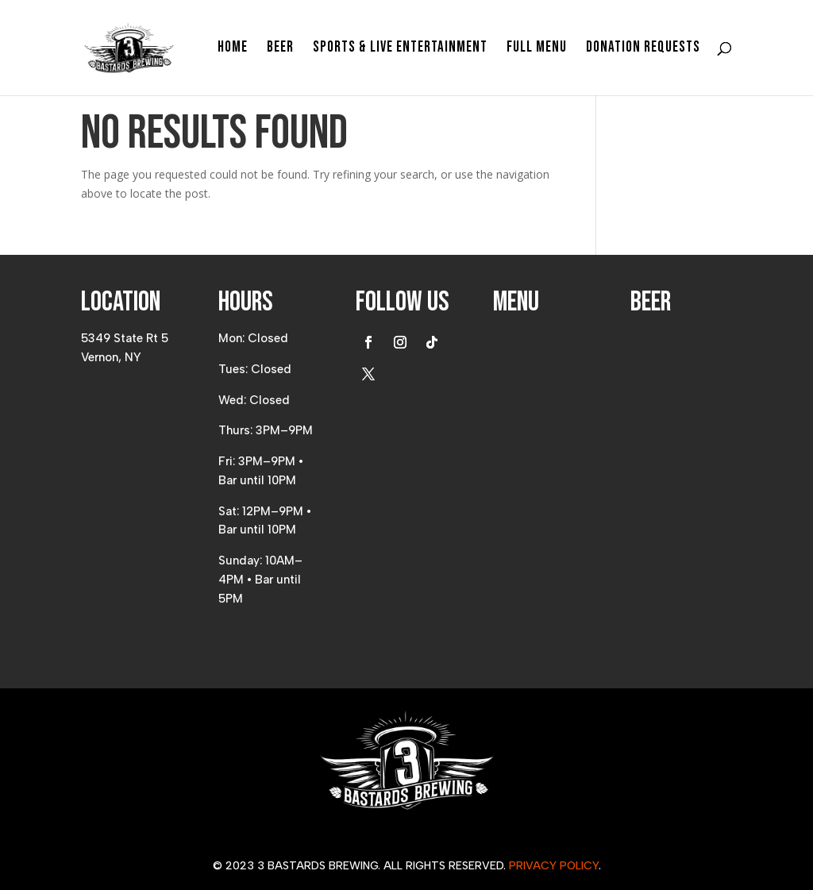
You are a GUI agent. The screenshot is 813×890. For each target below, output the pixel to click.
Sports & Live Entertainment (400, 49)
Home (233, 49)
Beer (280, 49)
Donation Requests (643, 49)
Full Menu (537, 49)
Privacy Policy (554, 866)
